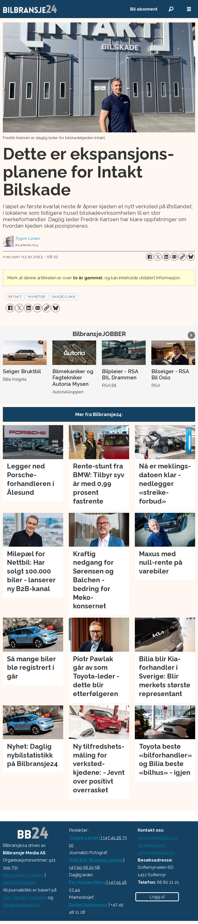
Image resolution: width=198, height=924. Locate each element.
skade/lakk (64, 296)
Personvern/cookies (23, 875)
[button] (191, 335)
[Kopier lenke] (182, 257)
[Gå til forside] (61, 9)
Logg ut (157, 896)
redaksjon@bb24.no (157, 837)
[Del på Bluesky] (191, 257)
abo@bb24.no (151, 845)
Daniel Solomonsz (88, 904)
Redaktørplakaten (21, 904)
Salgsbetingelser (19, 882)
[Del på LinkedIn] (166, 257)
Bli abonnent (144, 9)
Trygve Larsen (84, 837)
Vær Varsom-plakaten (25, 897)
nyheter (36, 296)
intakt (15, 296)
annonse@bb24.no (156, 852)
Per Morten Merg (87, 882)
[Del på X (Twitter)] (158, 257)
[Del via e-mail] (174, 257)
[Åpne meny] (189, 9)
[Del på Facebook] (149, 257)
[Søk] (171, 9)
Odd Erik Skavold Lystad (95, 860)
